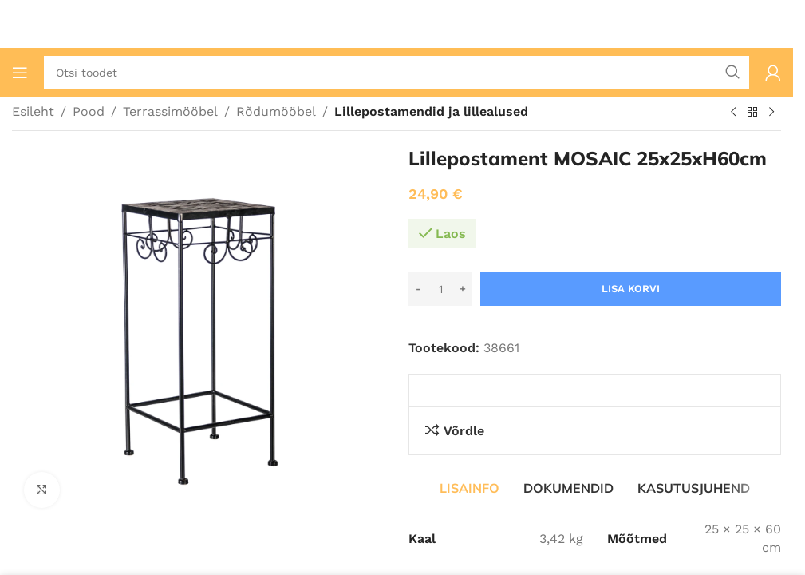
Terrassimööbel (170, 111)
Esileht (33, 111)
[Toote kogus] (440, 289)
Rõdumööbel (276, 111)
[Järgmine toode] (771, 112)
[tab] (469, 488)
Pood (89, 111)
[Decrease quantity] (418, 289)
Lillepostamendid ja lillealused (431, 111)
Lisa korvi (631, 289)
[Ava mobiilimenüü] (20, 73)
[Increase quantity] (462, 289)
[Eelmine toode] (733, 112)
